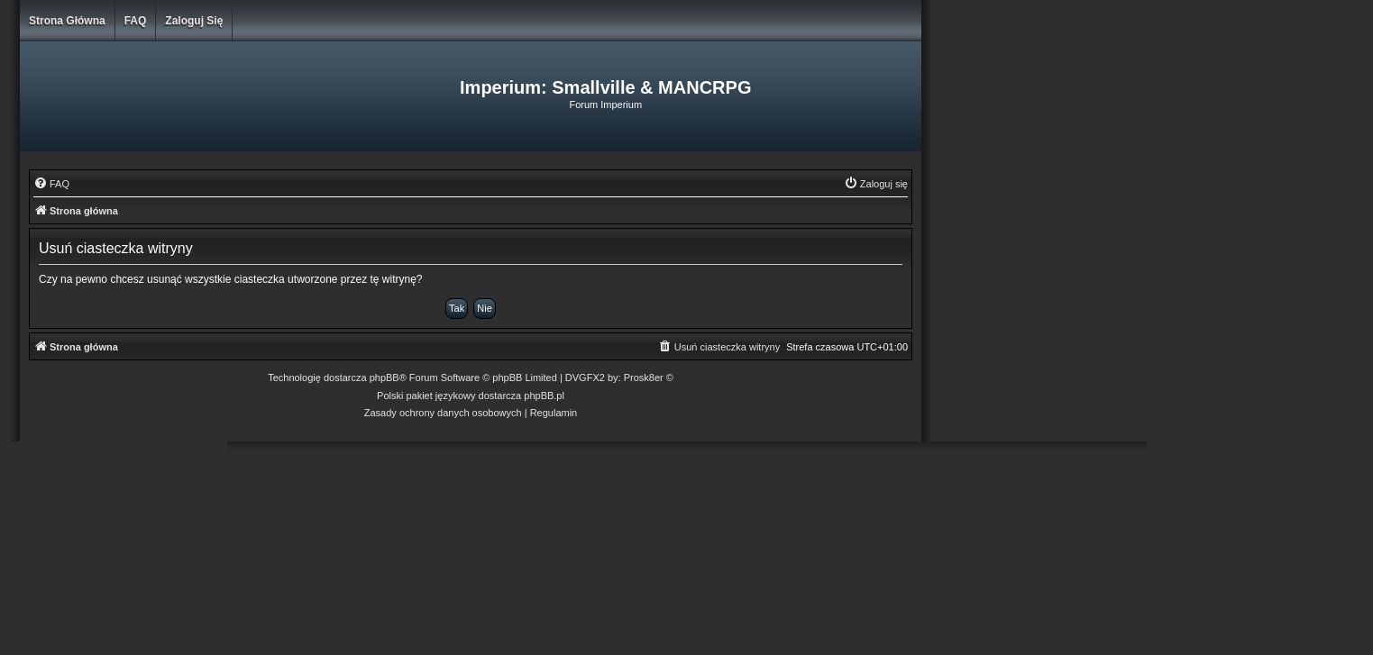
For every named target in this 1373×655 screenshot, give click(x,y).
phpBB (384, 377)
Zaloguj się (194, 20)
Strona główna (67, 20)
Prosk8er (644, 377)
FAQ (135, 20)
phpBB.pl (544, 395)
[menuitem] (51, 184)
